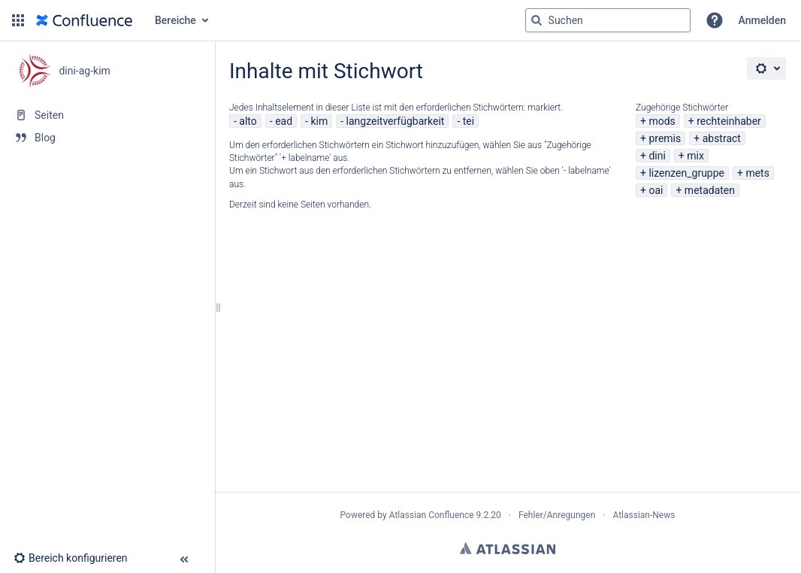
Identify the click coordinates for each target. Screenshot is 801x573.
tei (468, 121)
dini (656, 156)
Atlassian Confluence (431, 515)
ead (283, 121)
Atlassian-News (643, 515)
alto (247, 121)
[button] (18, 20)
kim (319, 121)
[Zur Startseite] (84, 20)
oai (655, 190)
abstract (722, 138)
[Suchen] (536, 20)
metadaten (710, 190)
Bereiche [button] (175, 20)
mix (695, 156)
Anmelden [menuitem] (762, 20)
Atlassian (507, 548)
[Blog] (107, 137)
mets (757, 173)
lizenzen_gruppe (686, 173)
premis (664, 138)
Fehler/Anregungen (556, 515)
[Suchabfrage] (608, 20)
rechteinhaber (729, 121)
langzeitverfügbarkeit (395, 121)
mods (661, 121)
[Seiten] (107, 115)
